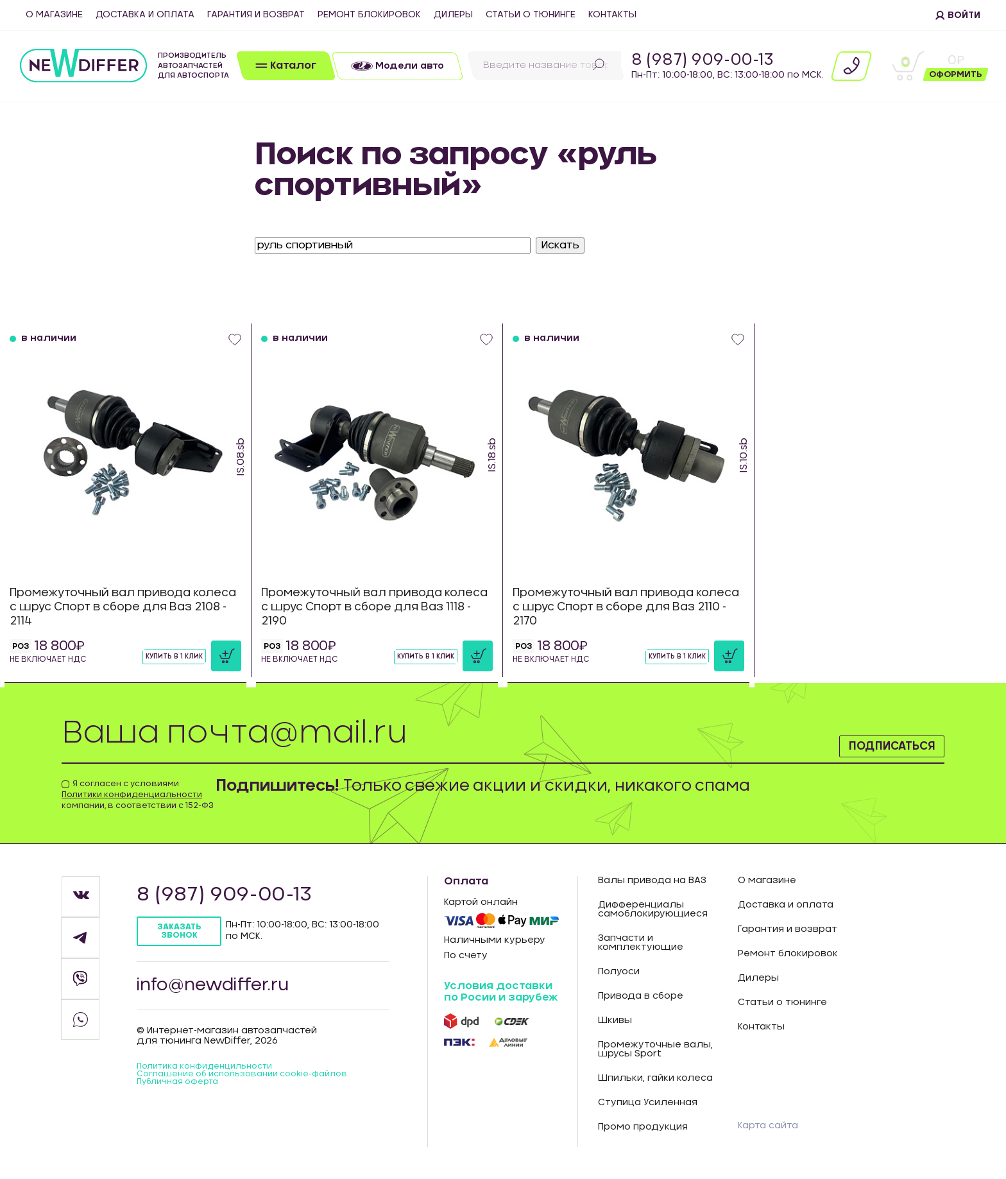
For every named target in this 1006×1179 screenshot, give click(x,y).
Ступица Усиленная (647, 1102)
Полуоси (619, 971)
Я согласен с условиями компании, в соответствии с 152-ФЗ (138, 794)
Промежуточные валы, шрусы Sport (655, 1049)
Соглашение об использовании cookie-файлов (235, 1089)
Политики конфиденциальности (132, 794)
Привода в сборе (640, 996)
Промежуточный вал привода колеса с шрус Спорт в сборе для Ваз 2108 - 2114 (114, 601)
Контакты (612, 14)
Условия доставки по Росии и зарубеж (501, 992)
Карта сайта (771, 1125)
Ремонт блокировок (369, 14)
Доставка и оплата (145, 14)
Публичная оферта (183, 1102)
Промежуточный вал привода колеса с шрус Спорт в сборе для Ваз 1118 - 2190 (366, 601)
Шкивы (615, 1020)
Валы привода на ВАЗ (652, 880)
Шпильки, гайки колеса (655, 1078)
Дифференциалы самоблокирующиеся (653, 909)
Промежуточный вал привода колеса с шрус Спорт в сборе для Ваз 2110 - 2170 (617, 601)
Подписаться (867, 740)
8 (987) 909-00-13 (702, 60)
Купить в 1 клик (152, 654)
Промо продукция (643, 1127)
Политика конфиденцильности (213, 1075)
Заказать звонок (184, 932)
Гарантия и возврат (256, 14)
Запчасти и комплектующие (640, 943)
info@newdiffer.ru (224, 991)
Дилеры (453, 14)
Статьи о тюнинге (530, 14)
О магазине (54, 14)
